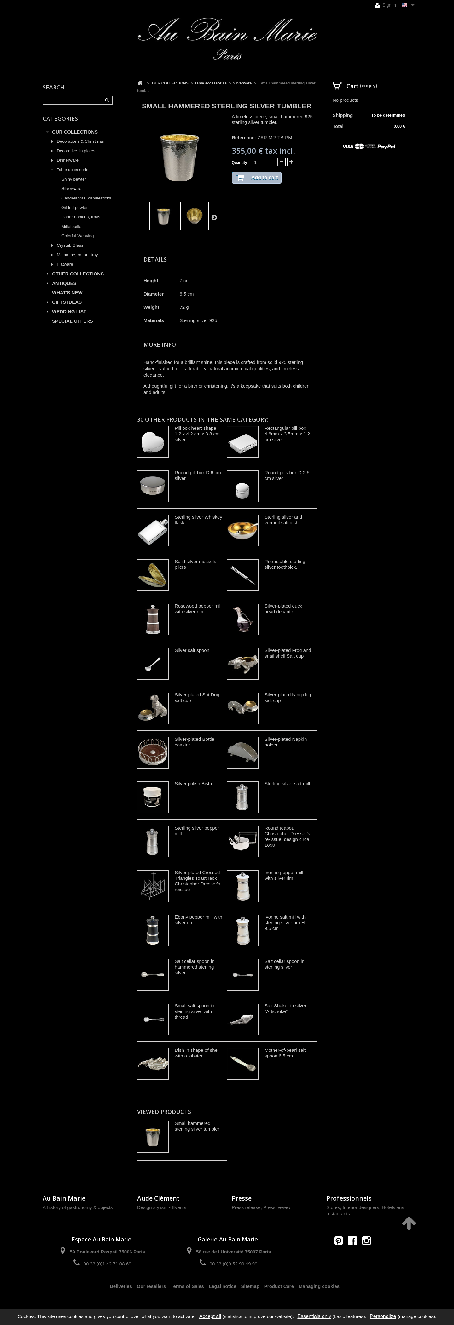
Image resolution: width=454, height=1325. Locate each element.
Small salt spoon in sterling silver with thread (194, 1011)
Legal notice (222, 1286)
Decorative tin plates (76, 150)
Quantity (239, 162)
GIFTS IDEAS (67, 302)
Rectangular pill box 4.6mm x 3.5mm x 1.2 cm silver (287, 433)
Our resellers (151, 1286)
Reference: (244, 137)
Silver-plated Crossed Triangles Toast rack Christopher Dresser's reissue (197, 881)
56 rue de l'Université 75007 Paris (233, 1251)
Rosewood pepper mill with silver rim (198, 608)
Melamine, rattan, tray (77, 254)
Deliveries (121, 1286)
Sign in (385, 5)
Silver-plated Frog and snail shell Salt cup (288, 653)
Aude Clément (158, 1198)
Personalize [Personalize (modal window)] (383, 1316)
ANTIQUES (64, 283)
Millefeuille (71, 226)
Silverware (71, 188)
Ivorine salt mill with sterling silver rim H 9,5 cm (285, 922)
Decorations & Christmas (80, 141)
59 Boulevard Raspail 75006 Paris (107, 1251)
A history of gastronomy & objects (78, 1207)
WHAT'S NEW (67, 292)
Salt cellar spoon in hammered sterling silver (195, 967)
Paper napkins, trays (80, 217)
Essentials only (314, 1316)
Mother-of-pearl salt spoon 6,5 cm (285, 1052)
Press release (246, 1207)
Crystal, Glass (70, 245)
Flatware (65, 264)
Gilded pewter (74, 207)
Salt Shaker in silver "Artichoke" (285, 1008)
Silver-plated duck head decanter (283, 608)
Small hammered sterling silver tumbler (197, 1126)
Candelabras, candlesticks (86, 198)
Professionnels (349, 1198)
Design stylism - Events (161, 1207)
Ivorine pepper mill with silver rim (284, 875)
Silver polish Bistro (194, 783)
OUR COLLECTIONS (75, 132)
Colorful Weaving (77, 235)
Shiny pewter (73, 179)
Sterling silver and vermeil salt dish (283, 519)
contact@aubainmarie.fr (354, 1254)
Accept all (210, 1316)
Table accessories (73, 169)
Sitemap (250, 1286)
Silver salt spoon (192, 650)
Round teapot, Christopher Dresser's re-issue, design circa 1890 (287, 836)
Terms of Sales (187, 1286)
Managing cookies (319, 1286)
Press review (276, 1207)
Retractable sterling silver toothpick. (285, 564)
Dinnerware (68, 160)
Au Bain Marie (64, 1198)
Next (214, 217)
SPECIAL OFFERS (72, 321)
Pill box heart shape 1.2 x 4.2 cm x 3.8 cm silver (197, 433)
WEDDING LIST (69, 311)
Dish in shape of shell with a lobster (197, 1052)
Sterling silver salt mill (287, 783)
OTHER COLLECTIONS (78, 273)
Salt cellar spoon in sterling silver (285, 964)
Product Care (279, 1286)
